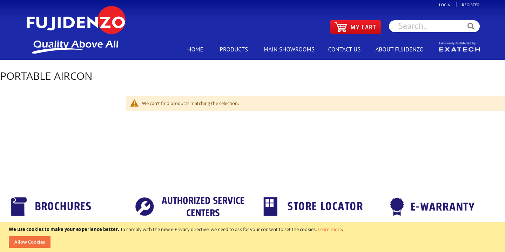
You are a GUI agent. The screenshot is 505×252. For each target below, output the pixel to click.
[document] (253, 237)
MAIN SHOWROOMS (289, 49)
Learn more (330, 229)
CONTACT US (344, 49)
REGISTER (469, 4)
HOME (195, 49)
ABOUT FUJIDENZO (399, 49)
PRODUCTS (234, 49)
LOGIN (446, 4)
